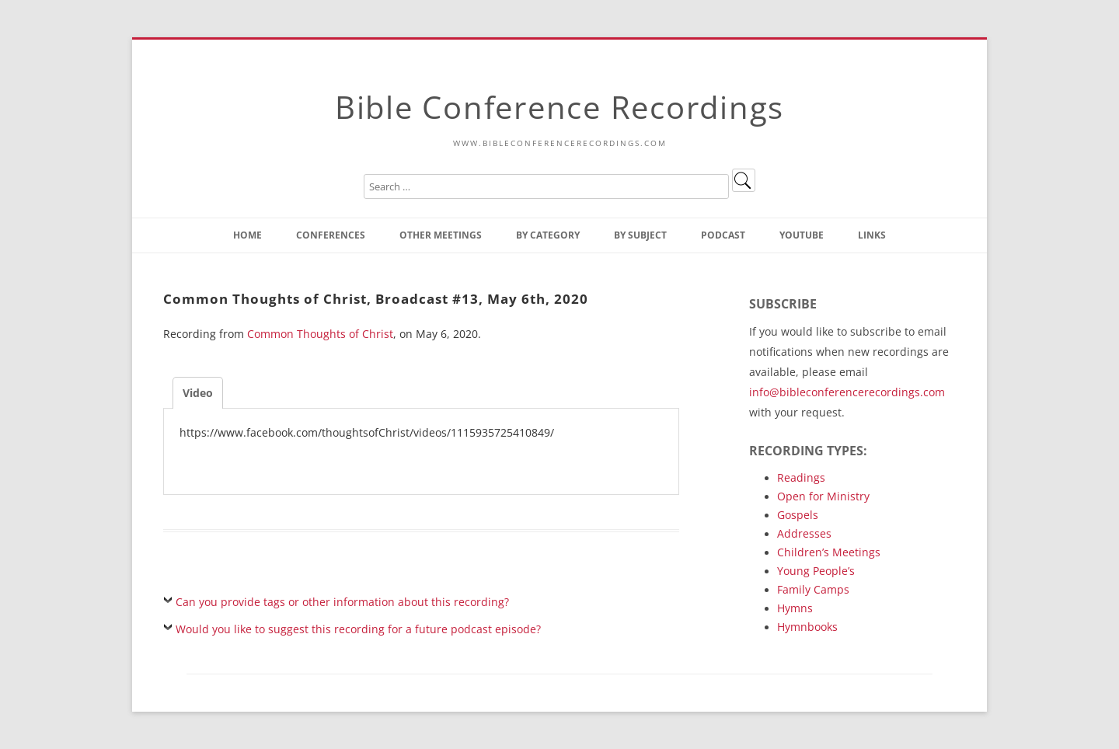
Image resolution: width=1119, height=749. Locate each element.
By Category (548, 235)
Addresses (804, 533)
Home (247, 235)
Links (872, 235)
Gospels (797, 514)
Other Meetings (440, 235)
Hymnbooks (807, 626)
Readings (801, 477)
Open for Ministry (823, 496)
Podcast (723, 235)
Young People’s (816, 570)
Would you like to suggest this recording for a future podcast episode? (358, 629)
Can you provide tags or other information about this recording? (342, 601)
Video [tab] (198, 392)
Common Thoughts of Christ (320, 333)
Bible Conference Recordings (559, 106)
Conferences (330, 235)
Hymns (795, 608)
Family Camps (813, 589)
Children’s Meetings (828, 552)
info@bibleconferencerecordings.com (847, 392)
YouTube (801, 235)
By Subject (640, 235)
